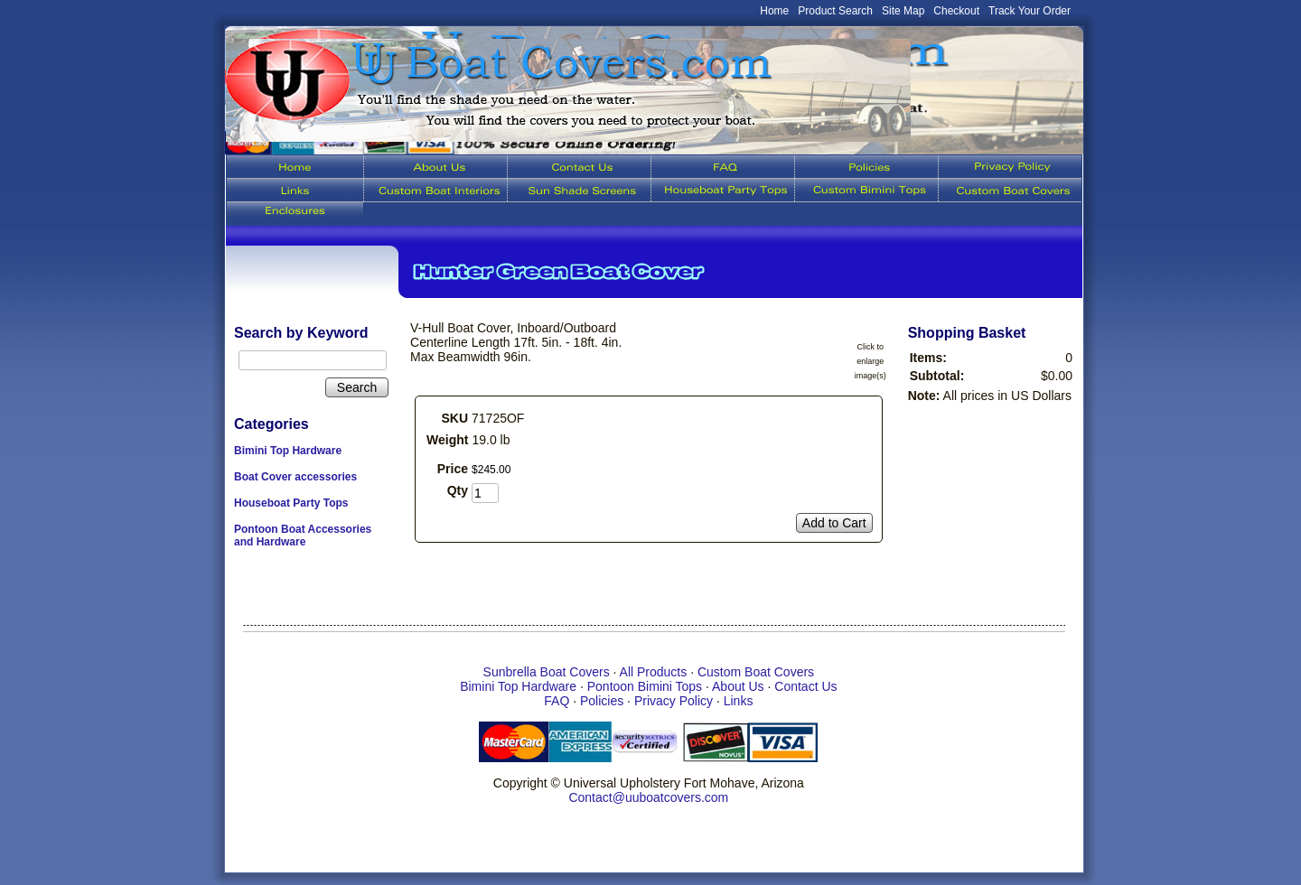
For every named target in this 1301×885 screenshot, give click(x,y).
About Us (738, 686)
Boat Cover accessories (295, 476)
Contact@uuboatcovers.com (648, 797)
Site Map (903, 11)
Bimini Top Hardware (288, 450)
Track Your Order (1029, 11)
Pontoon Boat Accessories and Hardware (302, 535)
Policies (601, 701)
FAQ (556, 701)
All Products (654, 672)
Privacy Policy (673, 701)
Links (738, 701)
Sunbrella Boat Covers (546, 672)
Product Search (835, 11)
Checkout (956, 11)
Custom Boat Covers (755, 672)
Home (774, 11)
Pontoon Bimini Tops (644, 686)
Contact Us (805, 686)
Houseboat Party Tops (291, 503)
